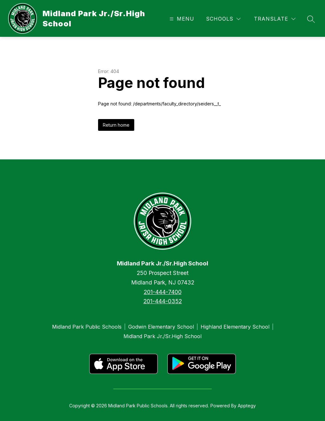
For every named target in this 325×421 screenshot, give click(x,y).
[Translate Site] (274, 19)
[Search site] (311, 19)
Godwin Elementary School (161, 327)
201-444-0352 (162, 301)
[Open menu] (181, 19)
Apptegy (247, 405)
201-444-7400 (163, 292)
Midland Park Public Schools (87, 327)
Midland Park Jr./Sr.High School (162, 336)
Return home (116, 125)
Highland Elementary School (235, 327)
